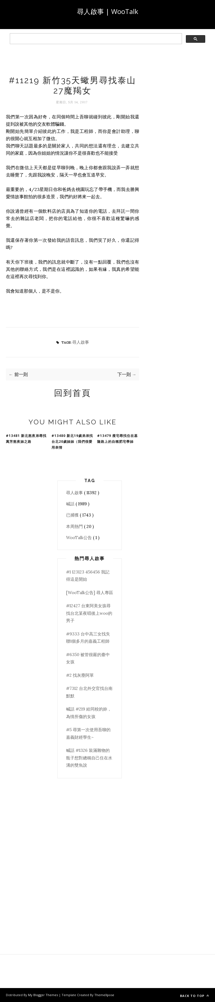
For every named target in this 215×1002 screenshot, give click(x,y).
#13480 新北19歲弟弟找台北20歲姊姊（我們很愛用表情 (72, 441)
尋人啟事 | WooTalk (107, 11)
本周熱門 (75, 526)
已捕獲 (73, 515)
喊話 (71, 503)
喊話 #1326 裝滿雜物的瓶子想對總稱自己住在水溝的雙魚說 (89, 758)
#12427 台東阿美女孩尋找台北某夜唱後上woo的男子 (89, 613)
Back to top (194, 996)
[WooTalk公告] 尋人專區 (89, 592)
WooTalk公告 (79, 537)
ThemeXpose (104, 995)
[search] (95, 38)
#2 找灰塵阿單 (80, 675)
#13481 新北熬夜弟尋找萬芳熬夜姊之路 (26, 438)
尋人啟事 (80, 342)
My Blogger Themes (43, 995)
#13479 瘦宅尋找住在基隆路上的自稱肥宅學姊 (117, 438)
